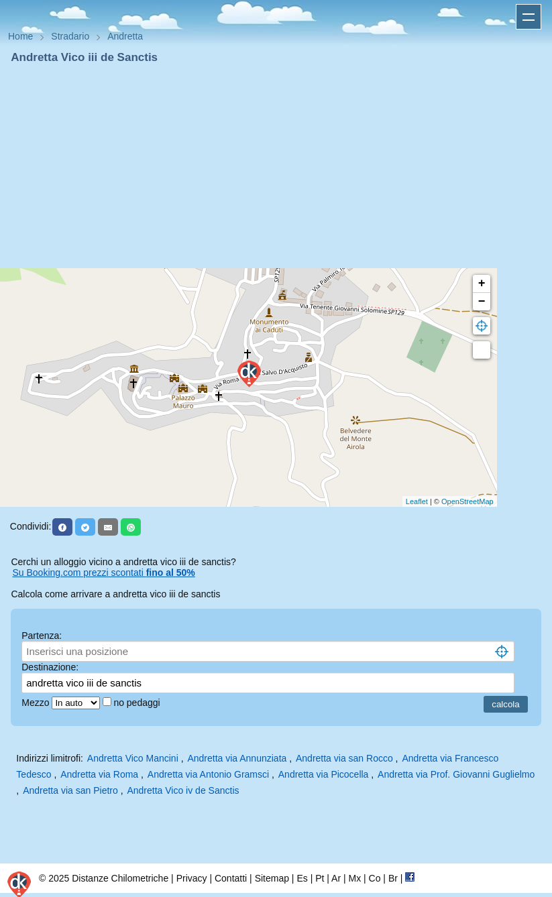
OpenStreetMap (467, 501)
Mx (354, 878)
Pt (319, 878)
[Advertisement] (276, 166)
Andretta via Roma (99, 774)
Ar (336, 878)
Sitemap (272, 878)
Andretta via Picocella (323, 774)
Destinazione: (49, 667)
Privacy (191, 878)
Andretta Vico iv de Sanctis (183, 790)
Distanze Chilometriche (120, 878)
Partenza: (41, 635)
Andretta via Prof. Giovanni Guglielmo (456, 774)
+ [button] (482, 284)
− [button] (482, 302)
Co (375, 878)
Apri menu (528, 16)
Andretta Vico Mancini (132, 758)
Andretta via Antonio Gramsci (208, 774)
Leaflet (417, 501)
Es (301, 878)
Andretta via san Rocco (344, 758)
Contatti (231, 878)
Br (393, 878)
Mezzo (36, 702)
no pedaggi (137, 702)
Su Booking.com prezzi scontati (103, 572)
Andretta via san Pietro (70, 790)
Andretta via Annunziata (236, 758)
